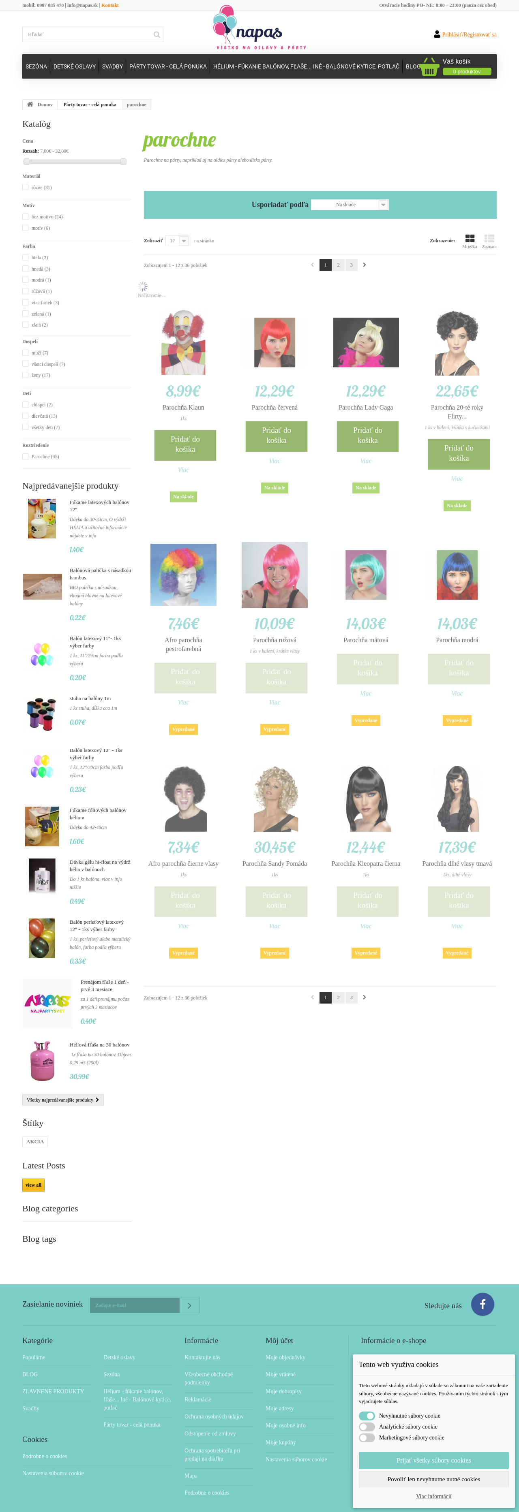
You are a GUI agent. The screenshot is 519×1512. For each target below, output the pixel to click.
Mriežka (469, 241)
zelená (41, 314)
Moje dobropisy (284, 1375)
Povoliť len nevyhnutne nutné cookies (434, 1479)
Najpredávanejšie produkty (70, 486)
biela (40, 258)
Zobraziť (153, 240)
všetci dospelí (48, 364)
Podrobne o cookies (44, 1440)
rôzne (42, 187)
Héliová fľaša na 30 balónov (100, 1045)
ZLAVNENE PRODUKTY (53, 1375)
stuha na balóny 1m (90, 698)
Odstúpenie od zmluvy (210, 1417)
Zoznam (489, 241)
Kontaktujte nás (202, 1341)
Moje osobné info (286, 1409)
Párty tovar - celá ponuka (168, 66)
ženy (41, 375)
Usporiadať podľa (280, 205)
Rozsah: (30, 151)
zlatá (40, 325)
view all (33, 1185)
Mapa (190, 1459)
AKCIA (35, 1141)
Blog (413, 66)
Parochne (45, 456)
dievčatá (44, 416)
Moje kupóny (281, 1426)
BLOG (30, 1358)
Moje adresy (280, 1392)
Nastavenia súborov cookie (53, 1457)
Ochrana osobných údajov (214, 1400)
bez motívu (47, 217)
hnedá (41, 269)
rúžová (42, 291)
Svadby (112, 66)
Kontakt (110, 5)
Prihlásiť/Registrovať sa (465, 34)
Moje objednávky (285, 1341)
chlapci (42, 405)
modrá (41, 280)
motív (41, 228)
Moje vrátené (281, 1358)
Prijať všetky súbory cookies (434, 1460)
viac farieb (45, 302)
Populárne (33, 1341)
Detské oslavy (75, 66)
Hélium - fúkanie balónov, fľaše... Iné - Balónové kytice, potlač (306, 66)
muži (40, 353)
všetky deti (46, 427)
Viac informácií (433, 1496)
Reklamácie (197, 1383)
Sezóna (36, 66)
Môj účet (279, 1324)
